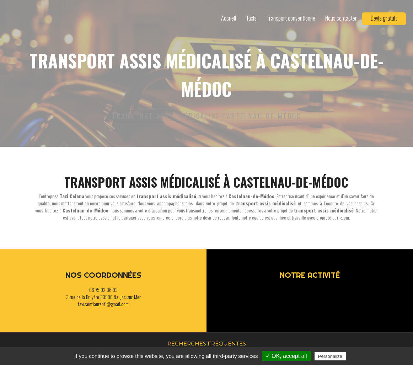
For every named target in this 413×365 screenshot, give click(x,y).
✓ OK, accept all (286, 356)
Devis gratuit (384, 18)
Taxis (251, 18)
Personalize (330, 356)
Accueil (228, 18)
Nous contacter (341, 18)
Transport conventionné (291, 18)
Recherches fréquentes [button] (206, 343)
